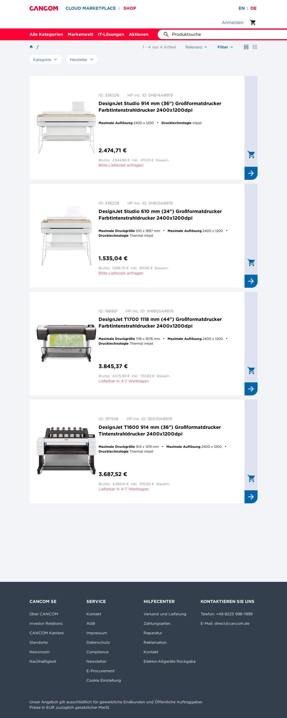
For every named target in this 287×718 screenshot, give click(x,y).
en (242, 8)
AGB (90, 623)
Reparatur (153, 632)
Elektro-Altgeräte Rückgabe (170, 661)
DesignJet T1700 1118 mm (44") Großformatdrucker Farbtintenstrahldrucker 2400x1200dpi (160, 322)
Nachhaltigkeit (42, 661)
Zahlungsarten (157, 623)
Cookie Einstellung (103, 680)
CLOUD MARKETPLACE (91, 8)
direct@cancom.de (231, 623)
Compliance (97, 651)
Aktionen (138, 34)
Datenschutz (98, 642)
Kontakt (93, 613)
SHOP (129, 8)
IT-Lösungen (111, 34)
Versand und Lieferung (165, 613)
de (253, 8)
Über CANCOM (43, 613)
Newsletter (96, 661)
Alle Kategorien (46, 34)
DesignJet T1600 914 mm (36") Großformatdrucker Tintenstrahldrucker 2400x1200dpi (160, 430)
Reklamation (155, 642)
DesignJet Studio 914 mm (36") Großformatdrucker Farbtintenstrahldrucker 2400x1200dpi (160, 106)
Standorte (38, 642)
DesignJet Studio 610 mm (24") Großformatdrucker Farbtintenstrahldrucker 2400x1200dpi (160, 214)
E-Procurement (100, 670)
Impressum (96, 632)
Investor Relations (46, 623)
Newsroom (39, 651)
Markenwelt (80, 34)
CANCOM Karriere (46, 632)
